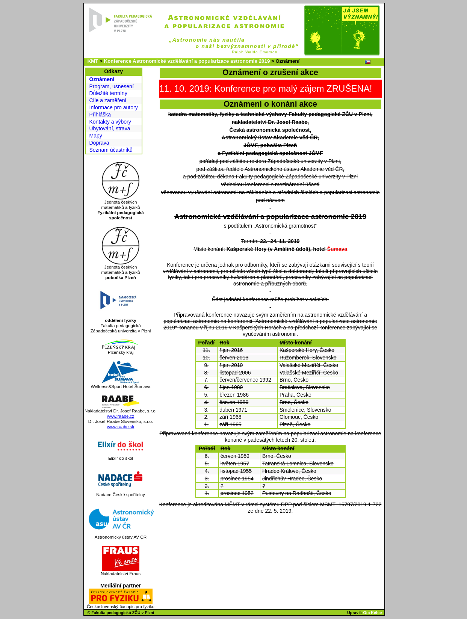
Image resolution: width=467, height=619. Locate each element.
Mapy (95, 136)
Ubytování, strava (109, 128)
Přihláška (100, 115)
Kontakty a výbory (110, 122)
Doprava (99, 143)
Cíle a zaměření (108, 100)
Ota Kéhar (372, 612)
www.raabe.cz (121, 416)
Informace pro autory (113, 107)
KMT (93, 61)
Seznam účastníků (111, 150)
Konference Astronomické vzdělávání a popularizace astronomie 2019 (187, 61)
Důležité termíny (108, 93)
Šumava (337, 249)
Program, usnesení (111, 86)
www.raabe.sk (121, 426)
